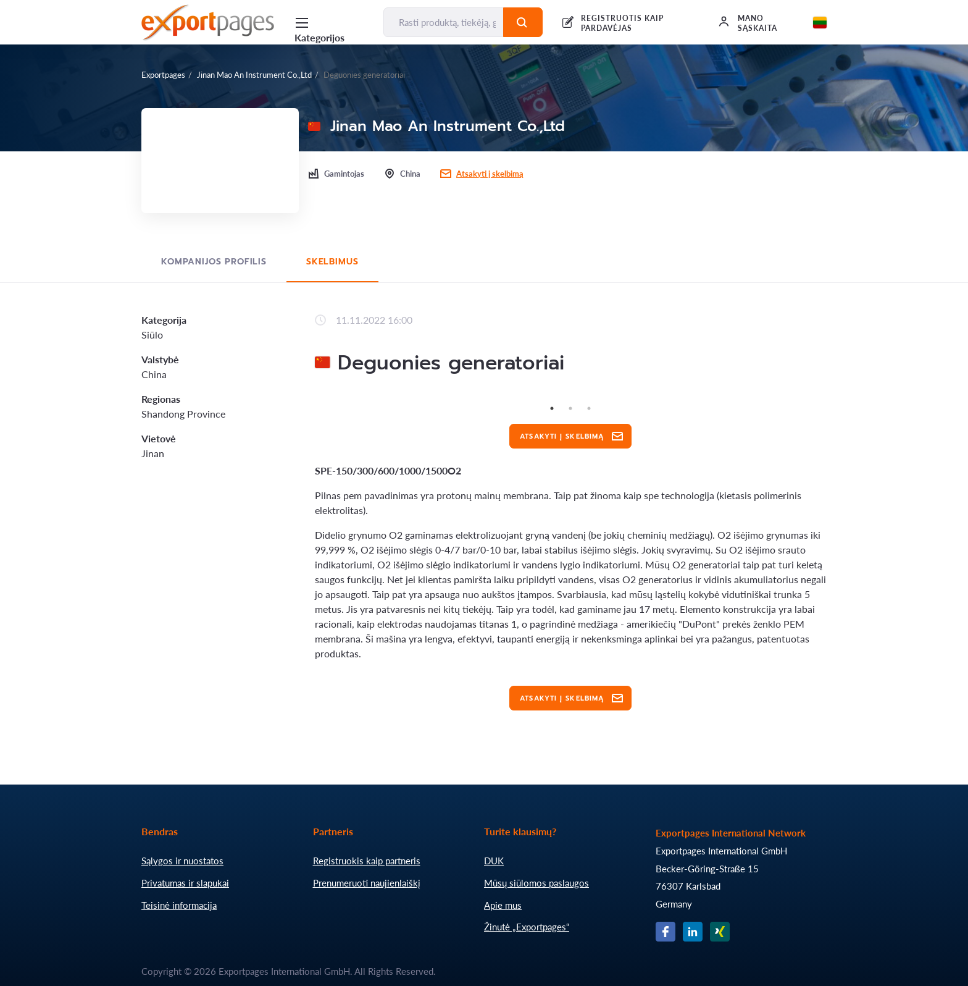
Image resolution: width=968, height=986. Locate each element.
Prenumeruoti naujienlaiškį (366, 882)
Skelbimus (332, 261)
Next (836, 399)
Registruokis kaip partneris (366, 860)
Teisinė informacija (179, 905)
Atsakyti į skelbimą (490, 174)
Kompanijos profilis (214, 261)
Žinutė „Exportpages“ (526, 926)
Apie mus (503, 905)
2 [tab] (570, 408)
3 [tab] (589, 408)
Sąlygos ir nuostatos (182, 860)
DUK (494, 860)
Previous (305, 399)
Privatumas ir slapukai (185, 882)
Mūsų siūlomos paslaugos (536, 882)
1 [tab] (552, 408)
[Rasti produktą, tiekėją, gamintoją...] (443, 22)
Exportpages (163, 75)
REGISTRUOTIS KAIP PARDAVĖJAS (622, 23)
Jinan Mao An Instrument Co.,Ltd (254, 75)
